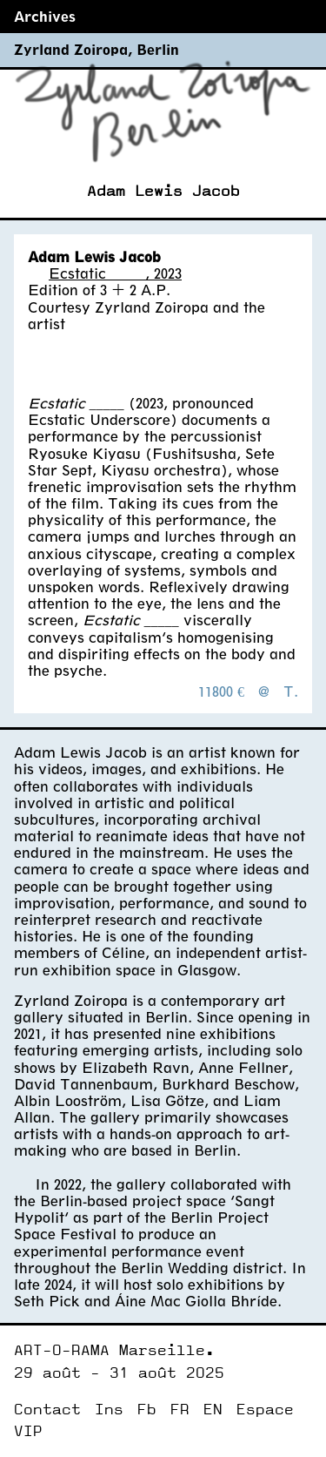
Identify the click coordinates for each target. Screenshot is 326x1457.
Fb (146, 1409)
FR (180, 1409)
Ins (109, 1409)
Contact (47, 1409)
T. (290, 691)
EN (213, 1409)
